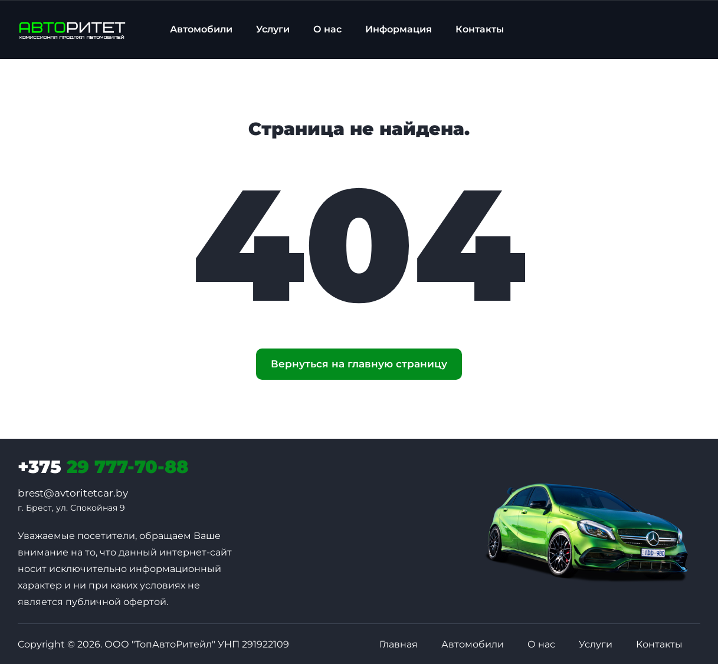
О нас (327, 29)
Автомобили (201, 29)
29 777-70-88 (103, 467)
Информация (398, 29)
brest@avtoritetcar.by (73, 493)
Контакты (479, 29)
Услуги (273, 29)
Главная (398, 644)
